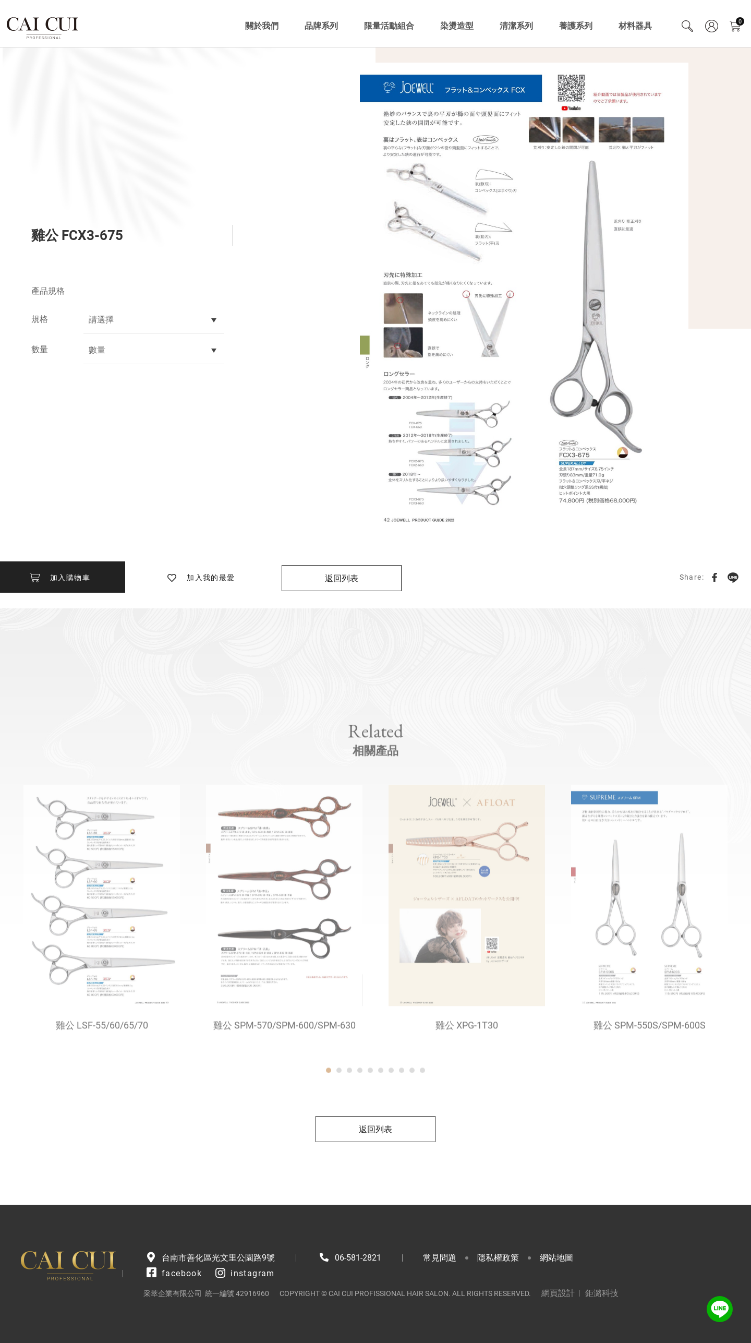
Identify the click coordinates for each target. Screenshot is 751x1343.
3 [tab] (349, 1101)
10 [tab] (422, 1101)
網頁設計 (558, 1293)
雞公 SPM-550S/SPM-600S (649, 1055)
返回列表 (341, 578)
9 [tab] (412, 1101)
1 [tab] (328, 1101)
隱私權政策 (498, 1258)
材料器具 (635, 26)
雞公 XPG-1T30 (466, 1055)
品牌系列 (321, 26)
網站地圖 (556, 1258)
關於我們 (261, 26)
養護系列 (575, 26)
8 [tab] (401, 1101)
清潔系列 (516, 26)
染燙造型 (457, 26)
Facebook (714, 577)
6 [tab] (380, 1101)
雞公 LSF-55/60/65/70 (102, 1055)
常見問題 (439, 1258)
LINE (733, 577)
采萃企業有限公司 (43, 26)
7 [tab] (391, 1101)
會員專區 (711, 26)
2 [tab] (339, 1101)
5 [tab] (370, 1101)
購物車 (740, 21)
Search (687, 26)
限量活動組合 (389, 26)
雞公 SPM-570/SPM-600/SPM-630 (284, 1055)
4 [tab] (359, 1101)
